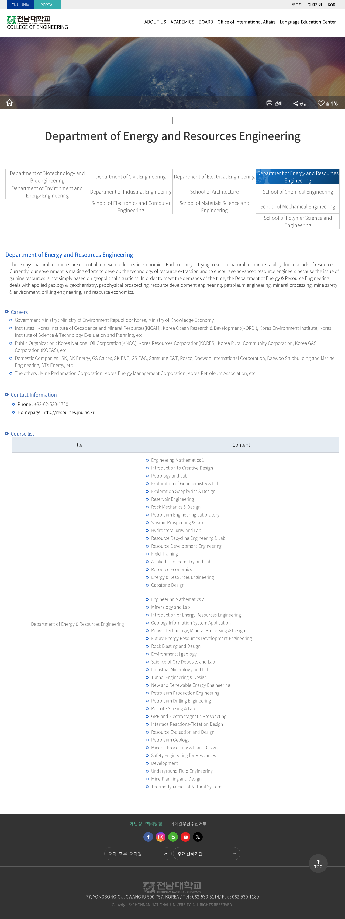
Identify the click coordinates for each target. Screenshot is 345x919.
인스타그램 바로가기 (160, 837)
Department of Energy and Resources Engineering (298, 176)
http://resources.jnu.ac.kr (68, 412)
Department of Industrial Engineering (131, 191)
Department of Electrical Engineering (214, 176)
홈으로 (9, 102)
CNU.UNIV (20, 4)
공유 (303, 103)
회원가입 (315, 4)
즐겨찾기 (333, 103)
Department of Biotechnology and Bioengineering (47, 176)
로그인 (297, 4)
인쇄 (278, 103)
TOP (318, 866)
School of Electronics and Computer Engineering (130, 206)
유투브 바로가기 (185, 837)
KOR (331, 4)
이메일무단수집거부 (188, 823)
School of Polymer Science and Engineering (298, 221)
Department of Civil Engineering (131, 176)
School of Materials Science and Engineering (214, 206)
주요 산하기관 (190, 853)
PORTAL (47, 4)
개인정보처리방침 (146, 823)
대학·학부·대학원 (125, 853)
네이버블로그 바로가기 (173, 837)
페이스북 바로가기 (148, 837)
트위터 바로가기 (198, 837)
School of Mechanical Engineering (297, 206)
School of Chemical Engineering (298, 191)
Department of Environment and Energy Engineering (47, 191)
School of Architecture (214, 191)
